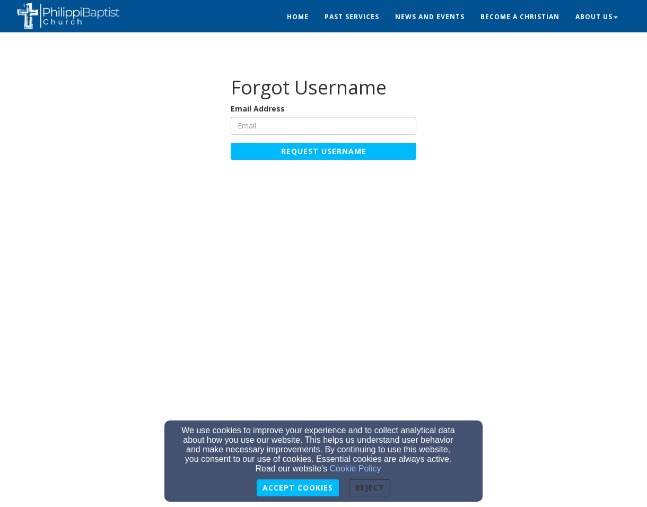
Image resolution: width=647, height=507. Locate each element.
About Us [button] (596, 16)
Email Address (258, 109)
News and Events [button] (430, 16)
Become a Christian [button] (519, 16)
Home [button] (298, 16)
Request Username (323, 151)
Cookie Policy (355, 468)
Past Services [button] (352, 16)
